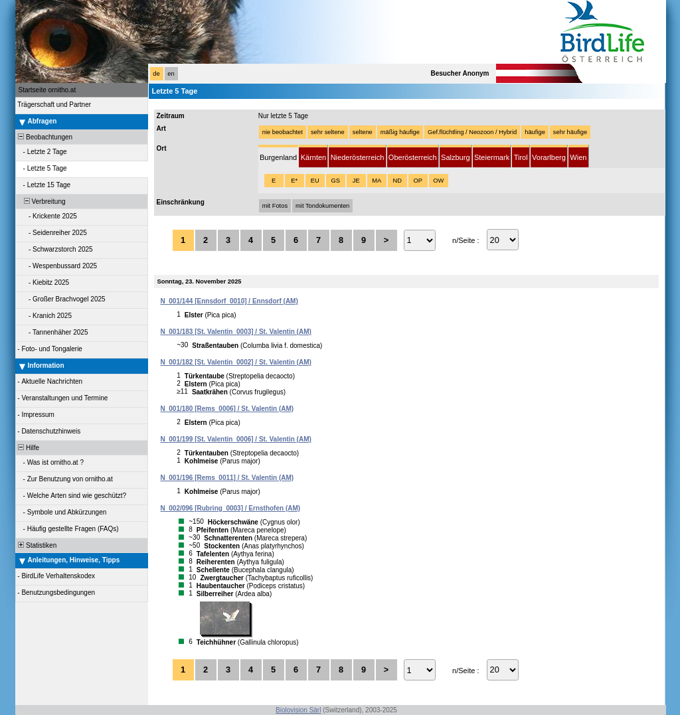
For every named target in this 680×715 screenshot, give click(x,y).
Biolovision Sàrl (298, 710)
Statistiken (37, 545)
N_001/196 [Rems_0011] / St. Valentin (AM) (227, 477)
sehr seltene (328, 132)
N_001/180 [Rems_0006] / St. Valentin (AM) (227, 408)
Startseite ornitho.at (47, 90)
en (170, 73)
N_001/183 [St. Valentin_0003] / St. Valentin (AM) (236, 331)
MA (376, 180)
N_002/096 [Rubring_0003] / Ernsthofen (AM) (231, 508)
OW (438, 180)
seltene (363, 132)
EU (315, 180)
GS (335, 180)
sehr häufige (570, 132)
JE (356, 180)
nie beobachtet (282, 132)
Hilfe (28, 447)
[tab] (278, 156)
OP (417, 180)
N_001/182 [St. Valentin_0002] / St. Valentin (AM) (236, 362)
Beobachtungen (45, 137)
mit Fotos (275, 205)
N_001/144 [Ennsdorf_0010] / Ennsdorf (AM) (229, 301)
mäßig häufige (400, 132)
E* (294, 180)
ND (396, 180)
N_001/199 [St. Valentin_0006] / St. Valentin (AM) (236, 439)
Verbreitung (41, 201)
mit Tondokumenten (322, 205)
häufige (535, 132)
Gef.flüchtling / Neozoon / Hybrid (472, 132)
